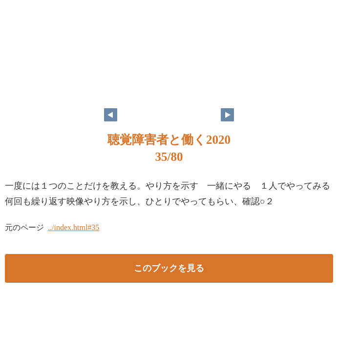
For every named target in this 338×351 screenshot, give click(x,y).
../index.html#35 (73, 227)
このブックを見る (169, 268)
